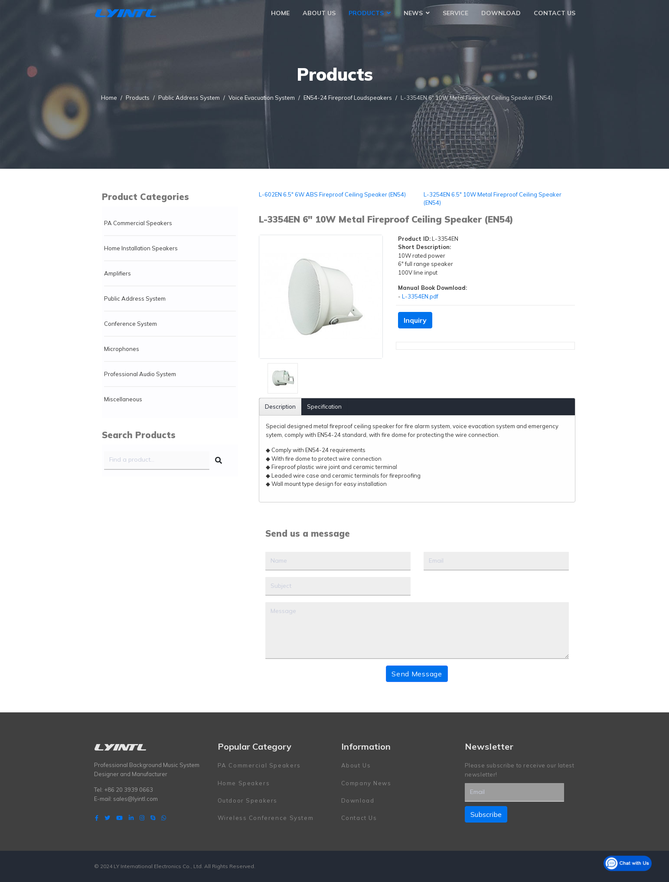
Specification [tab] (324, 406)
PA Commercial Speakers (138, 223)
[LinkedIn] (131, 817)
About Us (319, 13)
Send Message (417, 673)
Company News (366, 782)
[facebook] (96, 817)
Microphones (121, 348)
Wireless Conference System (266, 817)
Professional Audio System (140, 374)
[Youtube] (119, 817)
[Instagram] (142, 817)
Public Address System (135, 298)
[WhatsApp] (163, 817)
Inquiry (415, 320)
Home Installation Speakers (141, 248)
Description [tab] (280, 406)
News (413, 13)
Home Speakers (244, 782)
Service (455, 13)
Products (366, 13)
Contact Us (554, 13)
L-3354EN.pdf (420, 296)
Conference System (130, 323)
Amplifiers (117, 273)
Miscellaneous (123, 399)
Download (501, 13)
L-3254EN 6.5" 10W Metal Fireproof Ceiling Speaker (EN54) (492, 199)
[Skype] (152, 817)
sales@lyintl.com (135, 798)
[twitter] (107, 817)
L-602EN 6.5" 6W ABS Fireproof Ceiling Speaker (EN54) (332, 194)
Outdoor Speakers (248, 800)
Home (280, 13)
